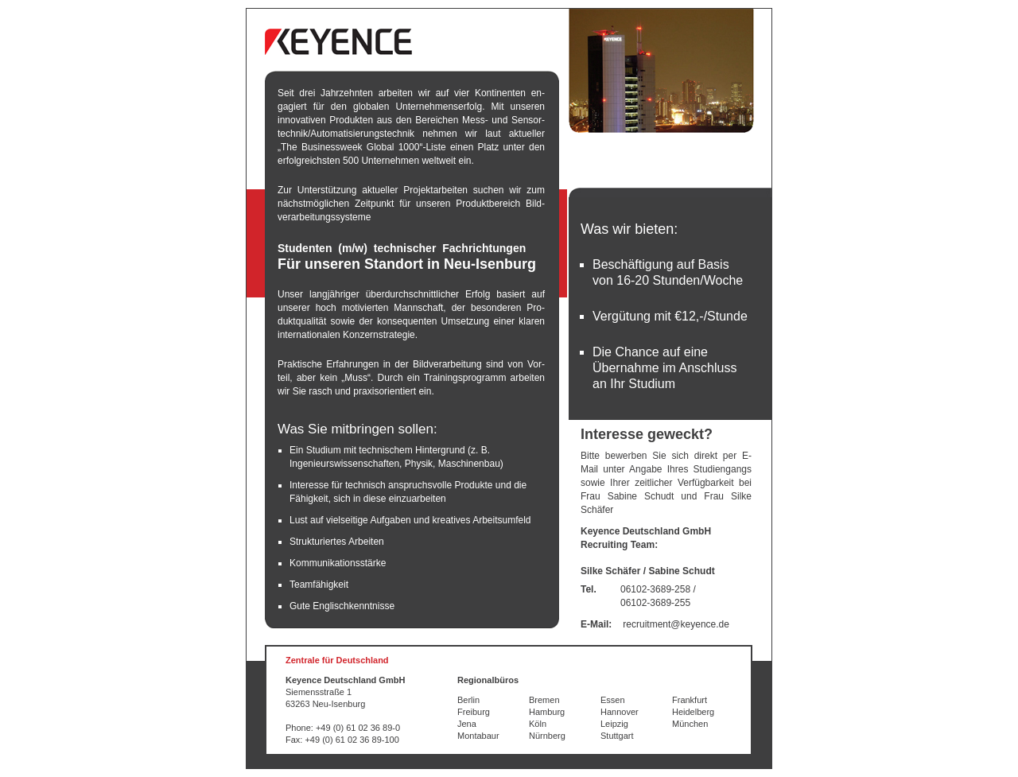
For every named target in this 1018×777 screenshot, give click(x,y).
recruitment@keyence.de (676, 624)
